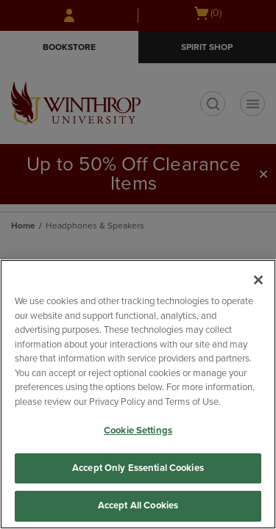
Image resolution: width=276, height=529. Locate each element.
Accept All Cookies (138, 505)
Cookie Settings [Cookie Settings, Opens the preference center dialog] (138, 430)
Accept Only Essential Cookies (138, 468)
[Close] (258, 280)
